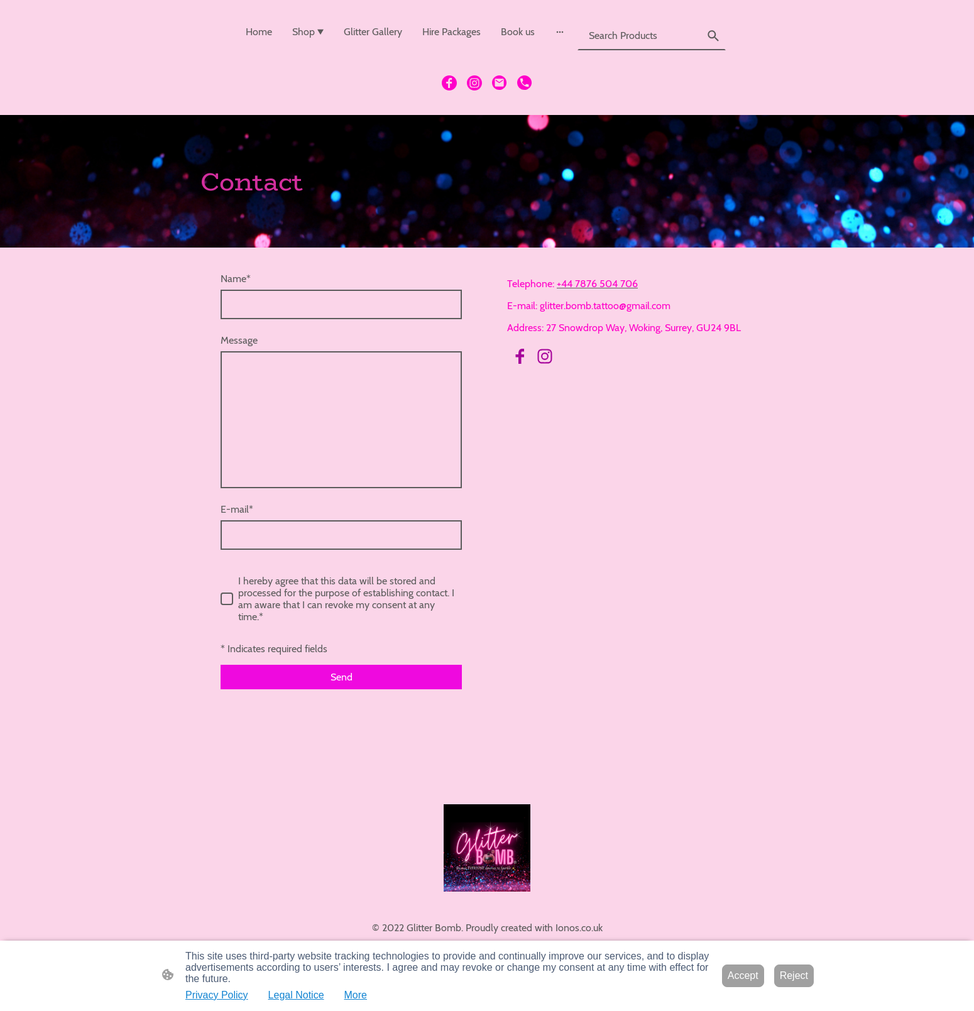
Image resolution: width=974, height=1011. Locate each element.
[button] (713, 35)
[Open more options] (559, 32)
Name (236, 279)
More (355, 995)
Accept (743, 975)
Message (239, 340)
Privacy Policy (216, 995)
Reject (794, 975)
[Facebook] (449, 82)
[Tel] (524, 82)
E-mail (237, 509)
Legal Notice (296, 995)
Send (342, 677)
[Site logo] (487, 848)
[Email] (499, 82)
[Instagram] (474, 82)
